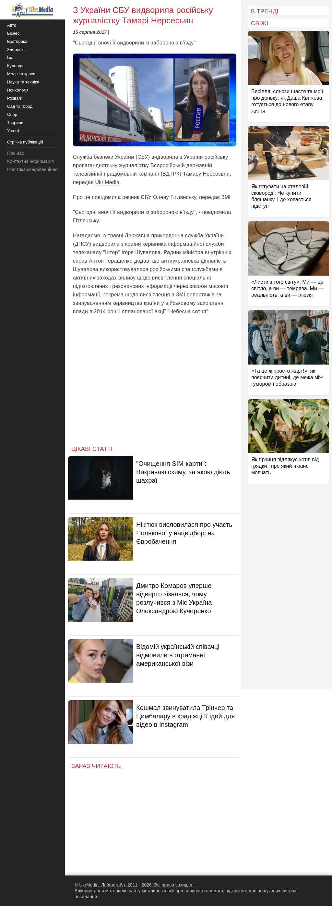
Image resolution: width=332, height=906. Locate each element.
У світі (13, 130)
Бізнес (13, 33)
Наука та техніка (23, 82)
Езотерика (17, 41)
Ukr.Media (107, 182)
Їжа (10, 57)
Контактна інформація (30, 161)
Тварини (15, 122)
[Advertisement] (154, 385)
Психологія (18, 90)
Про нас (15, 153)
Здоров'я (16, 49)
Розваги (14, 98)
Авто (11, 25)
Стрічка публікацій (25, 142)
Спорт (13, 114)
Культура (16, 65)
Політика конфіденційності (35, 169)
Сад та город (19, 106)
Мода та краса (21, 73)
